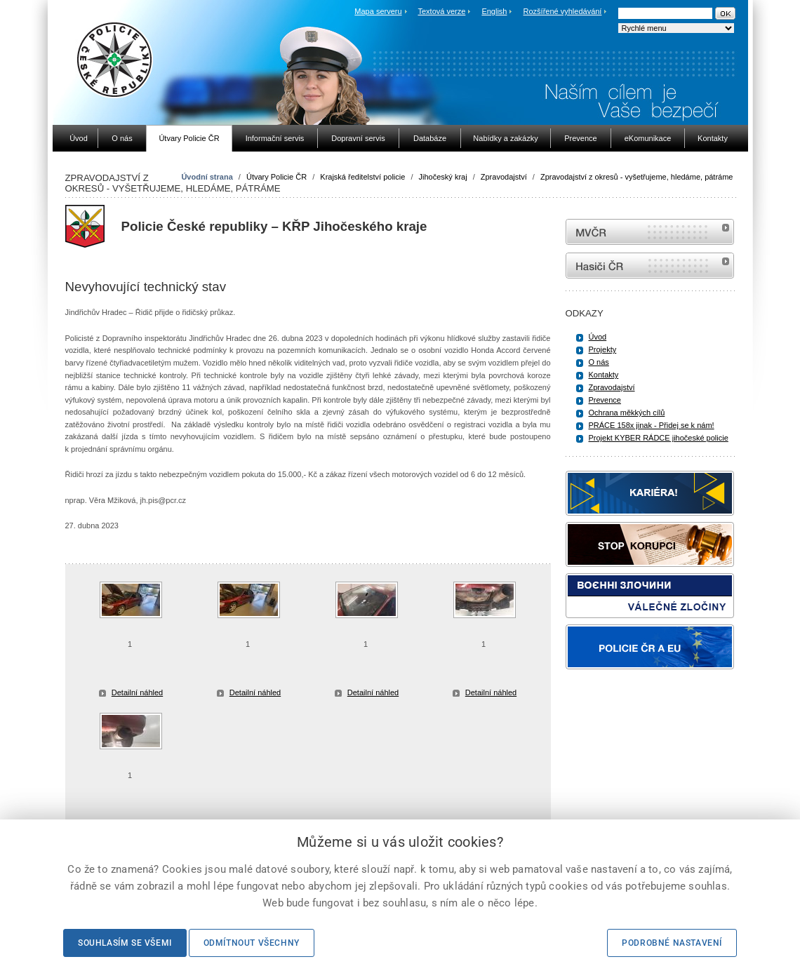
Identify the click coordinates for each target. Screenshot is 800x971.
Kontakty (604, 374)
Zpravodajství (504, 177)
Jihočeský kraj (443, 177)
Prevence (605, 400)
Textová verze (441, 11)
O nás (599, 362)
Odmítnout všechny (252, 943)
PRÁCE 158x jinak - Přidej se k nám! (651, 425)
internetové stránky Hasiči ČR (650, 266)
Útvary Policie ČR (276, 177)
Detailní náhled (137, 692)
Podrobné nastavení (672, 943)
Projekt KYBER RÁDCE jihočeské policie (658, 438)
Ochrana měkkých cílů (627, 412)
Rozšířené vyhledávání (563, 11)
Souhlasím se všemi (125, 943)
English (494, 11)
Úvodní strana (206, 177)
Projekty (603, 349)
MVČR (650, 232)
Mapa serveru (377, 11)
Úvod (598, 337)
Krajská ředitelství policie (362, 177)
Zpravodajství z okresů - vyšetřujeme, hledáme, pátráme (636, 177)
